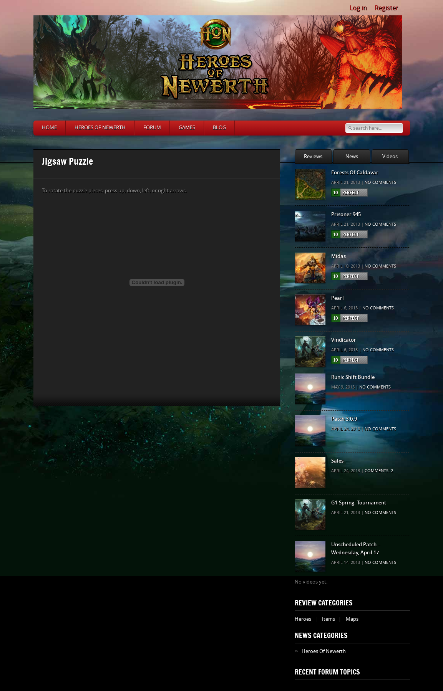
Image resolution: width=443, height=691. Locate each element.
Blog (219, 128)
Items (328, 619)
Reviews (313, 156)
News (351, 156)
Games (187, 128)
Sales (337, 461)
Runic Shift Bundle (353, 377)
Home (49, 128)
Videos (390, 156)
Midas (338, 256)
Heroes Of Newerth (324, 651)
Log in (358, 8)
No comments (380, 182)
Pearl (337, 298)
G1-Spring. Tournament (358, 503)
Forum (152, 128)
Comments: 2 (379, 470)
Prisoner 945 (346, 214)
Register (386, 8)
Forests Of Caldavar (354, 172)
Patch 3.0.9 (344, 419)
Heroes (303, 619)
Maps (352, 619)
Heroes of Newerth (100, 128)
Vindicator (343, 340)
